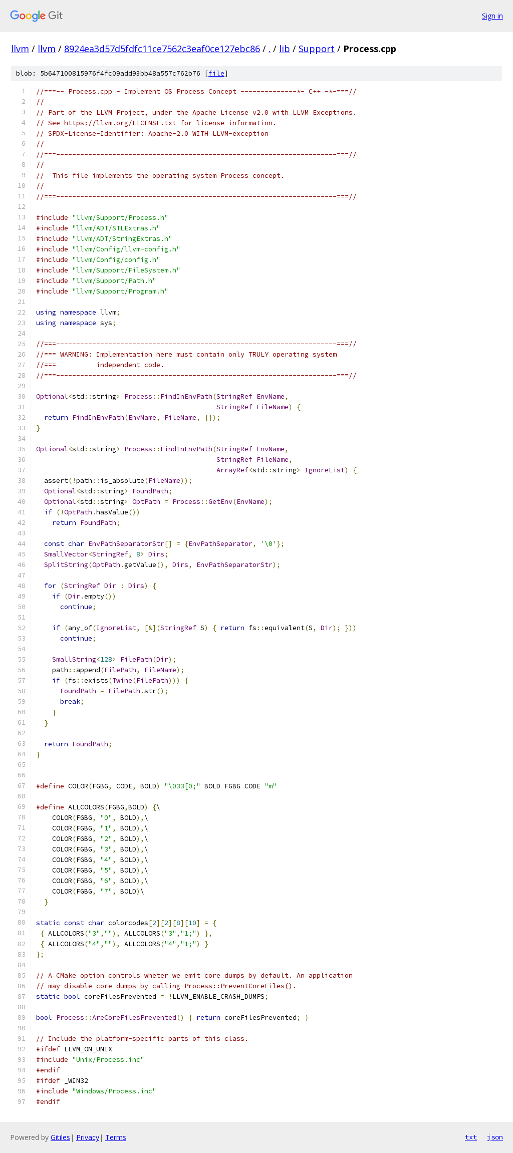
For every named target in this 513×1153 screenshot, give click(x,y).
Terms (115, 1137)
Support (317, 49)
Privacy (87, 1137)
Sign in (492, 16)
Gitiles (60, 1137)
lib (284, 49)
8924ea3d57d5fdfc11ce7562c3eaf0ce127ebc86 (162, 49)
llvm (20, 49)
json (495, 1136)
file (216, 73)
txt (471, 1136)
